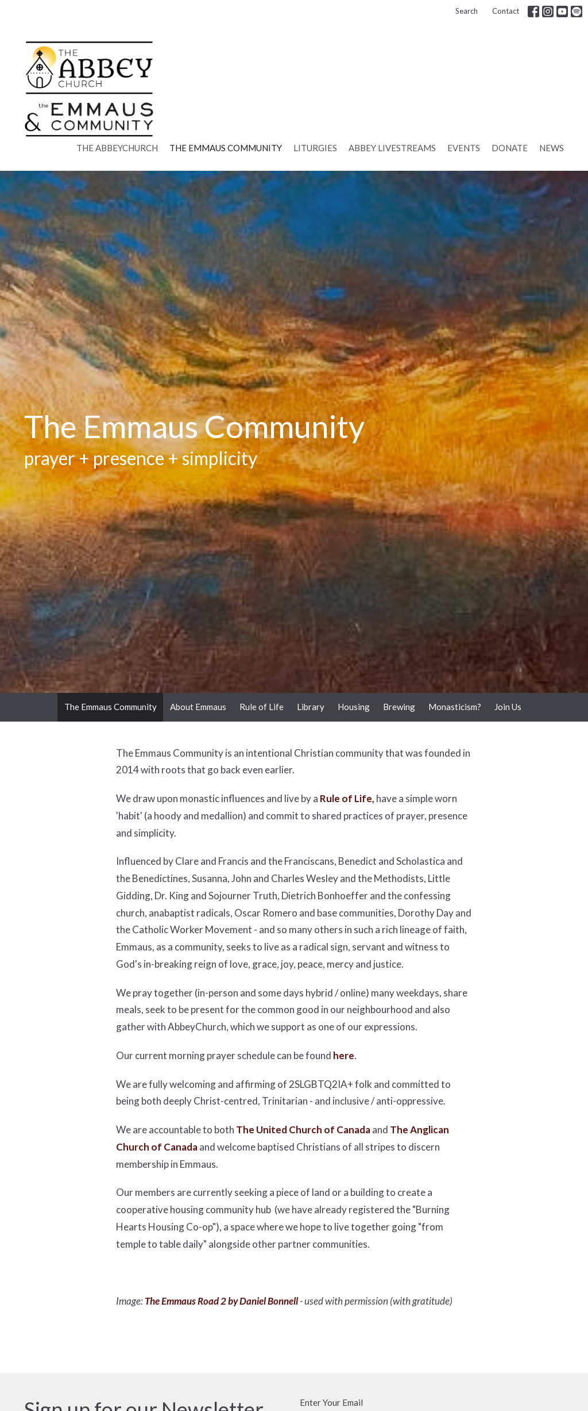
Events (463, 148)
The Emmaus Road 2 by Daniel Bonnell (221, 1301)
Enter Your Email (331, 1402)
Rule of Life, (347, 798)
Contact (505, 11)
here (343, 1055)
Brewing (399, 706)
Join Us (507, 706)
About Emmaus (198, 706)
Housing (354, 706)
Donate (510, 148)
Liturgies (315, 148)
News (551, 148)
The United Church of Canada (303, 1130)
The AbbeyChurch (117, 148)
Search (466, 11)
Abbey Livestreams (392, 148)
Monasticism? (454, 706)
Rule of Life (261, 706)
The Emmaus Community (225, 148)
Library (310, 706)
